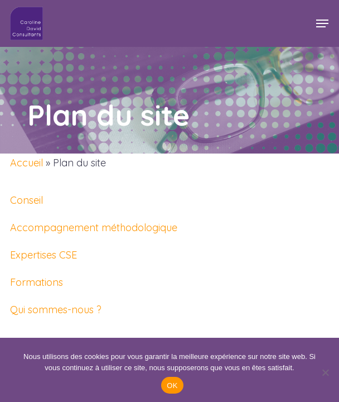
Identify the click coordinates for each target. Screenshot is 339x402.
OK (172, 385)
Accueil (26, 162)
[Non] (325, 372)
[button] (322, 23)
